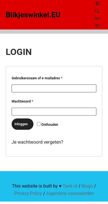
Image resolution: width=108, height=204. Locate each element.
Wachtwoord (28, 100)
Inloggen (21, 124)
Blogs (87, 186)
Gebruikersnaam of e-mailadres (42, 77)
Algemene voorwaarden (70, 193)
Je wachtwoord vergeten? (37, 142)
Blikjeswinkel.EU (33, 14)
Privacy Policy (28, 193)
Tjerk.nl (70, 186)
